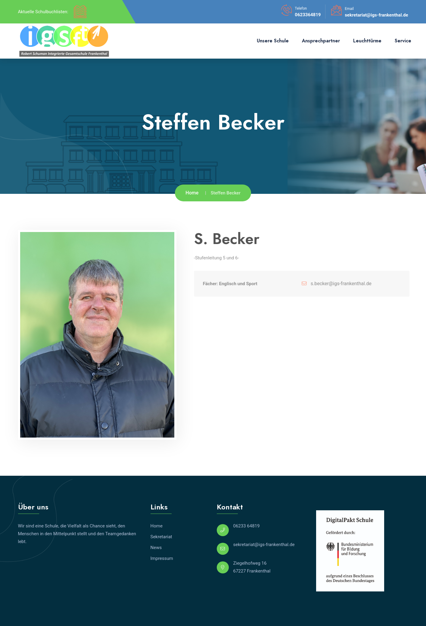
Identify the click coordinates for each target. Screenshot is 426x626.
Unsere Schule (273, 40)
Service (403, 40)
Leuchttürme (367, 40)
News (156, 547)
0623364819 (308, 14)
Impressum (162, 558)
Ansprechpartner (321, 40)
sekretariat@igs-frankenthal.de (376, 15)
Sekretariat (161, 536)
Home (191, 193)
